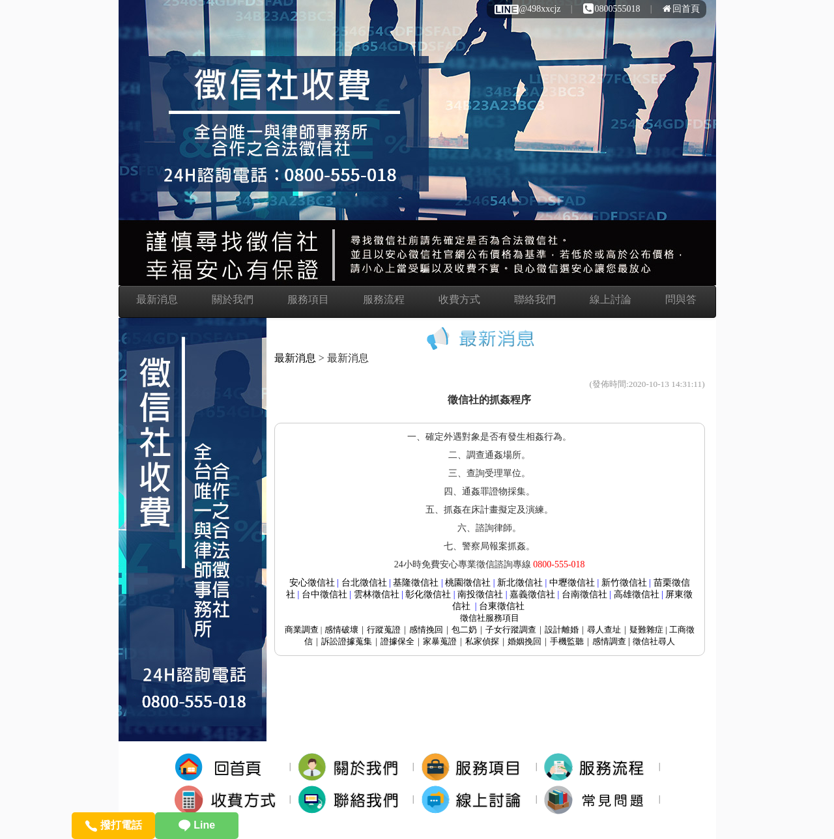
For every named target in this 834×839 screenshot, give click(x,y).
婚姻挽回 (524, 641)
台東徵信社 (502, 606)
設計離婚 (562, 629)
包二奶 (464, 629)
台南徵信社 (584, 594)
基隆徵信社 (416, 583)
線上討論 (610, 299)
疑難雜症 (646, 629)
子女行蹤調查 (510, 629)
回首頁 (681, 9)
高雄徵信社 (636, 594)
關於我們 (232, 299)
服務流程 (384, 299)
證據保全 (397, 641)
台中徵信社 (324, 594)
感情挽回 (426, 629)
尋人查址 (604, 629)
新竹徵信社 (624, 583)
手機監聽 (567, 641)
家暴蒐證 (440, 641)
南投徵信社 (480, 594)
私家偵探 (482, 641)
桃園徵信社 (468, 583)
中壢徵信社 (572, 583)
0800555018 (611, 9)
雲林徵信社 (376, 594)
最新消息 (157, 299)
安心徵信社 (312, 583)
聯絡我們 (535, 299)
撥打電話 (113, 825)
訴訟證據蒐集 (346, 641)
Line (197, 825)
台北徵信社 (364, 583)
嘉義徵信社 (532, 594)
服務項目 (308, 299)
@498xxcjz (526, 9)
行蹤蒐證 (384, 629)
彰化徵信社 (428, 594)
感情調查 (609, 641)
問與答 (681, 299)
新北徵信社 (520, 583)
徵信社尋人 (654, 641)
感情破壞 (341, 629)
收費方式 (459, 299)
